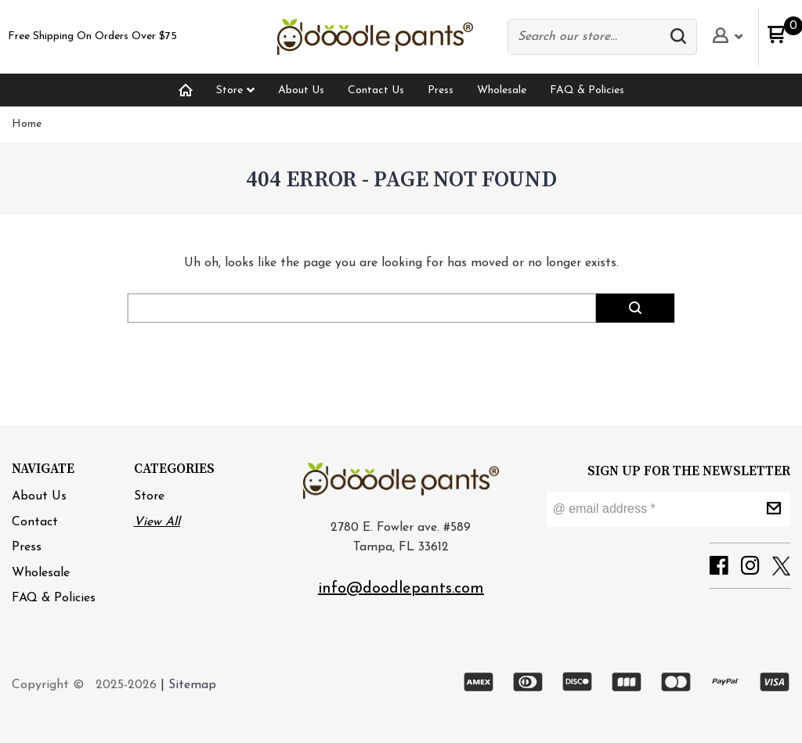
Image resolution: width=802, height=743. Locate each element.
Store (149, 496)
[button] (681, 37)
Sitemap (192, 685)
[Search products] (587, 37)
